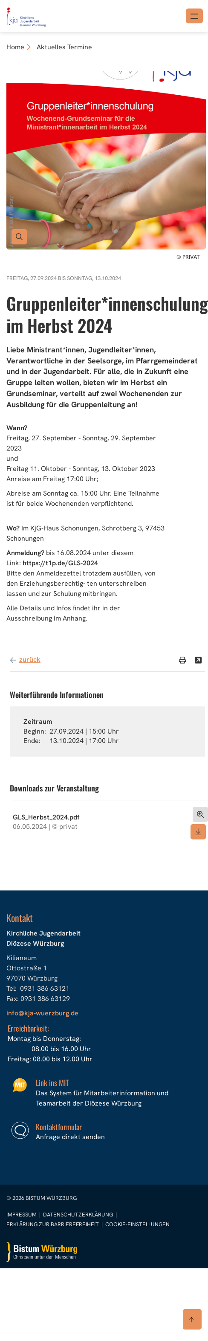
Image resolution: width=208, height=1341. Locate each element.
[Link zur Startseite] (25, 15)
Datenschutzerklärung (78, 1214)
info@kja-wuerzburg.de (42, 1013)
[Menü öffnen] (194, 16)
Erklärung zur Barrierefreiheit (52, 1224)
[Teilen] (198, 660)
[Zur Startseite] (41, 1252)
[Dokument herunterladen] (198, 831)
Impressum (22, 1214)
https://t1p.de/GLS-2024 (60, 563)
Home (15, 47)
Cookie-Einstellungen (137, 1224)
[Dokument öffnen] (200, 814)
